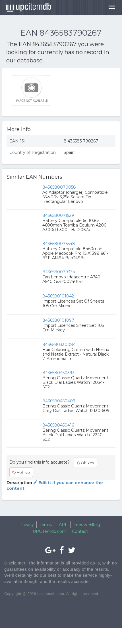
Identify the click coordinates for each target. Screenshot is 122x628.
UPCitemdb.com (49, 531)
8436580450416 (58, 425)
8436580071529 (58, 215)
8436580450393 (58, 372)
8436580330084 (59, 344)
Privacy (26, 524)
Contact (80, 531)
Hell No (21, 472)
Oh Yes (85, 462)
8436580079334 (58, 271)
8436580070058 (59, 187)
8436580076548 (58, 243)
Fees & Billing (86, 524)
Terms (46, 524)
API (62, 524)
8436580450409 (58, 400)
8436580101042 (58, 296)
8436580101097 (58, 320)
